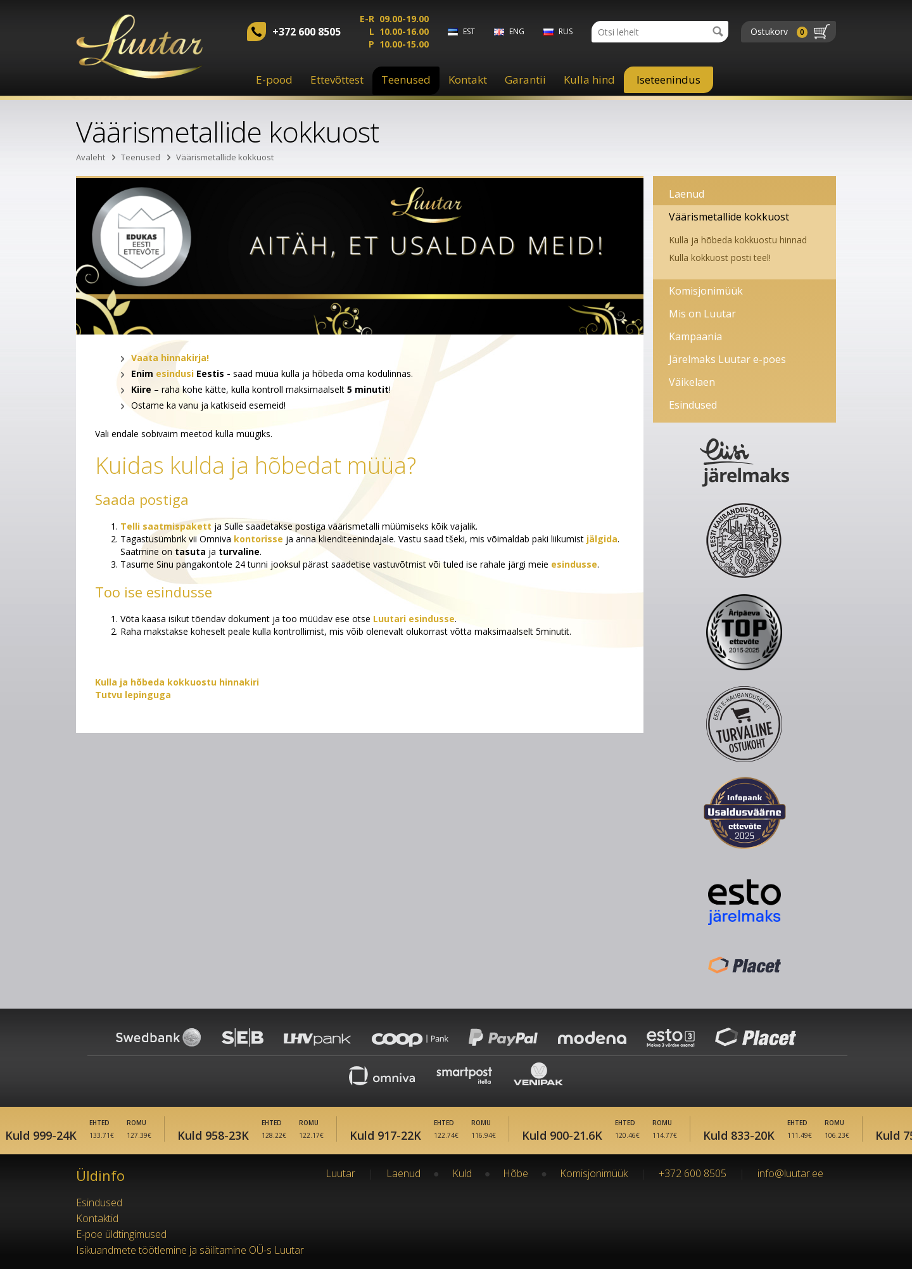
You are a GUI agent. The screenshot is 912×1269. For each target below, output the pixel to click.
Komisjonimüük (706, 291)
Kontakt (467, 79)
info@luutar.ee (790, 1173)
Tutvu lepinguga (133, 695)
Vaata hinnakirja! (170, 358)
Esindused (693, 405)
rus (566, 31)
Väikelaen (692, 382)
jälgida (602, 539)
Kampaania (695, 336)
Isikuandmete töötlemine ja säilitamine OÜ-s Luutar (190, 1250)
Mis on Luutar (702, 314)
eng (516, 31)
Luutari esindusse (414, 619)
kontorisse (258, 539)
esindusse (574, 564)
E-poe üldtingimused (121, 1234)
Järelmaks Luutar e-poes (727, 359)
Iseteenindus (668, 79)
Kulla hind (589, 79)
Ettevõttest (337, 79)
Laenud (686, 194)
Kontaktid (97, 1218)
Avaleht (90, 157)
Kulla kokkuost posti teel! (720, 258)
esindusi (175, 373)
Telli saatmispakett (166, 526)
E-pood (274, 79)
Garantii (525, 79)
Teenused (406, 79)
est (469, 31)
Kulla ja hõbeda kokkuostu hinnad (738, 240)
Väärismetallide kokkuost (225, 157)
